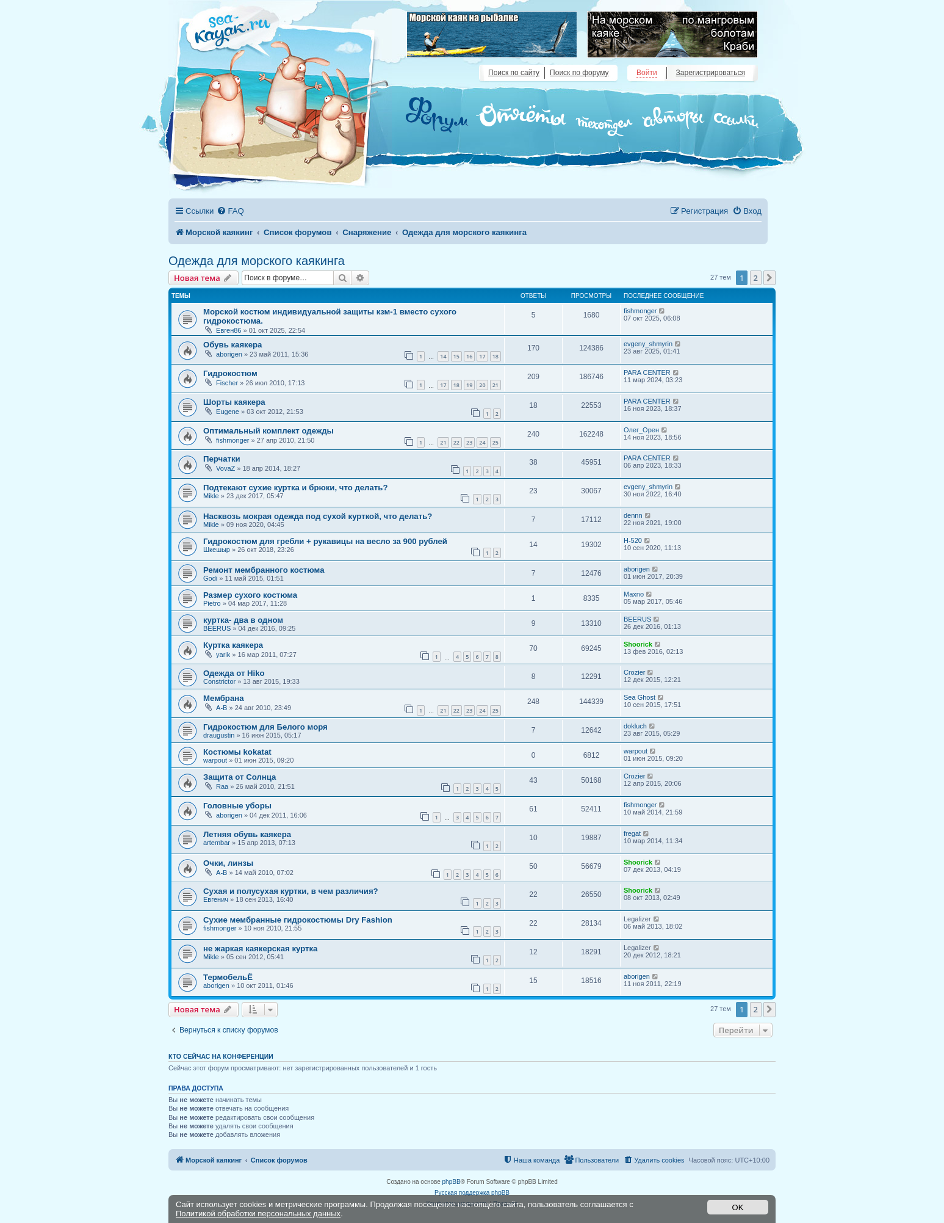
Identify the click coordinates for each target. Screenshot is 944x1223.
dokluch (635, 726)
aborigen (229, 354)
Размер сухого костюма (250, 595)
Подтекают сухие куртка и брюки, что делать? (295, 487)
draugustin (218, 735)
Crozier (634, 672)
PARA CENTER (647, 372)
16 (469, 356)
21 (495, 385)
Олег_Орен (641, 430)
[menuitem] (230, 211)
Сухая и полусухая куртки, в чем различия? (290, 891)
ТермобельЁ (228, 977)
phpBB (451, 1181)
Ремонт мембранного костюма (264, 570)
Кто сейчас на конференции (220, 1056)
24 (482, 442)
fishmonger (640, 310)
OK (738, 1207)
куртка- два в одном (243, 620)
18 (495, 356)
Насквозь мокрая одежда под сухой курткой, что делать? (317, 516)
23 (469, 442)
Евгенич (215, 899)
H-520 (633, 540)
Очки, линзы (228, 863)
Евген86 (228, 330)
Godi (210, 578)
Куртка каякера (233, 645)
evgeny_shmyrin (648, 343)
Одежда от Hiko (234, 673)
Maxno (634, 594)
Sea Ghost (639, 697)
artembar (216, 842)
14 (443, 356)
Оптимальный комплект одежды (268, 430)
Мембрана (223, 698)
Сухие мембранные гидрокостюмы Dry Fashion (297, 919)
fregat (632, 833)
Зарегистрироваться (710, 72)
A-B (221, 707)
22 (456, 442)
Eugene (227, 411)
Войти (646, 72)
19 (469, 385)
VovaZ (225, 468)
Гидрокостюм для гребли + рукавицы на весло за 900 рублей (325, 541)
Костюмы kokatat (237, 752)
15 (456, 356)
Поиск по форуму (579, 72)
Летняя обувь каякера (247, 834)
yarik (223, 654)
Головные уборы (237, 805)
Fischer (227, 382)
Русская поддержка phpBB (472, 1192)
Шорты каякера (234, 402)
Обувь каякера (232, 344)
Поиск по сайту (513, 72)
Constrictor (219, 681)
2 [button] (756, 277)
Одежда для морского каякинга (256, 260)
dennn (633, 515)
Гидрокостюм (230, 373)
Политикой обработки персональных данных (258, 1213)
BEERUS (217, 628)
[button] (769, 277)
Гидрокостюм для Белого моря (265, 726)
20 (482, 385)
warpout (215, 760)
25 (495, 442)
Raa (222, 786)
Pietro (212, 603)
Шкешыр (216, 549)
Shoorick (638, 644)
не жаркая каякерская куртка (260, 948)
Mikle (211, 495)
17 (482, 356)
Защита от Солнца (239, 777)
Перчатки (221, 458)
